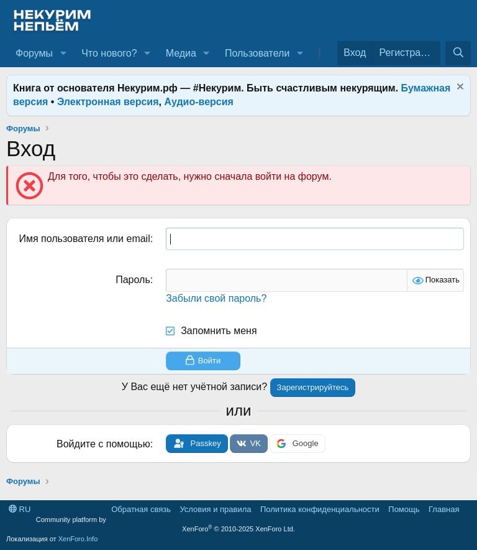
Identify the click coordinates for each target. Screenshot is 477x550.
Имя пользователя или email (84, 238)
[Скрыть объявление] (458, 88)
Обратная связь (141, 509)
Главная (444, 509)
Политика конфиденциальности (319, 509)
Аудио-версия (199, 101)
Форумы (34, 53)
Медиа (181, 53)
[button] (63, 53)
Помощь (403, 509)
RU (19, 509)
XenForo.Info (78, 539)
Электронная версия (108, 101)
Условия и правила (215, 509)
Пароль (133, 279)
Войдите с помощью (103, 444)
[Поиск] (458, 53)
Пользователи (257, 53)
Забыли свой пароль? (216, 298)
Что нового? (109, 53)
